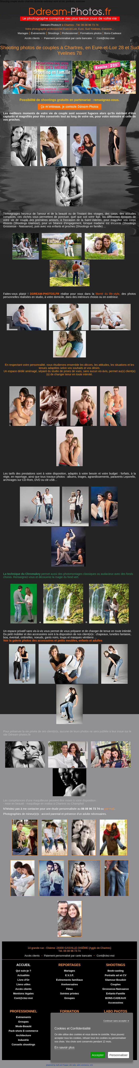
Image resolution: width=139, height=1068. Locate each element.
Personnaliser (118, 1055)
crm (91, 1065)
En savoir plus (64, 1047)
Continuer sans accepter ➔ (116, 1021)
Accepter (98, 1055)
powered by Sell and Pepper (57, 1065)
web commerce (83, 1065)
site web (72, 1065)
